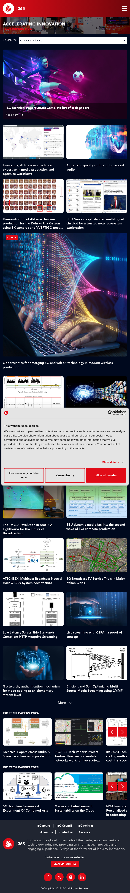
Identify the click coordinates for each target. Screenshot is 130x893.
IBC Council (64, 826)
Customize (65, 475)
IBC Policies (85, 826)
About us (46, 832)
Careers (84, 832)
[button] (124, 8)
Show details (110, 461)
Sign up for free (65, 864)
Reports (12, 237)
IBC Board (43, 826)
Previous (112, 732)
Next (122, 732)
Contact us (66, 832)
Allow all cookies (106, 475)
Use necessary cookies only (24, 475)
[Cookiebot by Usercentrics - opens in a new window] (110, 412)
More (62, 702)
